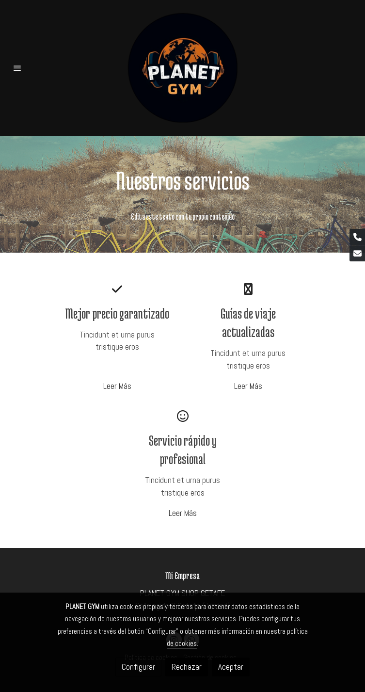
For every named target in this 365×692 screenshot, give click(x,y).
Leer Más (117, 386)
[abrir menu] (17, 68)
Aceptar (230, 666)
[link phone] (357, 237)
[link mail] (357, 253)
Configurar (138, 666)
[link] (183, 68)
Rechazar (187, 666)
